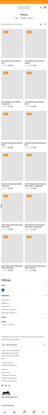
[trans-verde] (22, 290)
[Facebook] (2, 385)
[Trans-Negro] (10, 290)
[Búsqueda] (41, 8)
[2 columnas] (45, 24)
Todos (3, 321)
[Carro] (44, 8)
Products (23, 18)
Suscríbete (44, 345)
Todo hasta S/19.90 (9, 309)
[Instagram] (6, 385)
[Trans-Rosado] (18, 290)
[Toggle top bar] (46, 2)
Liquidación (6, 306)
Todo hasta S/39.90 (9, 313)
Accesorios (6, 300)
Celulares (6, 303)
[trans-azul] (6, 290)
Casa (16, 18)
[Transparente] (26, 290)
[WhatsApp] (9, 385)
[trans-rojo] (14, 290)
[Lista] (40, 24)
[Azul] (2, 290)
